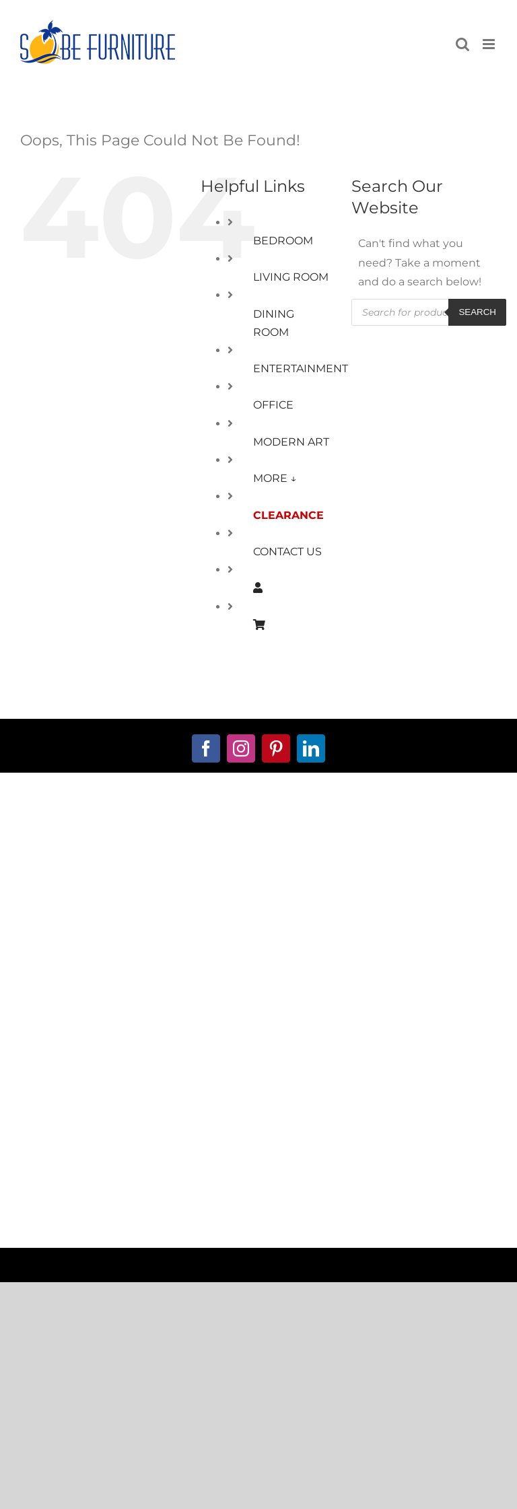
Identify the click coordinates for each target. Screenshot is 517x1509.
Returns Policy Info (259, 1067)
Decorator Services (129, 1088)
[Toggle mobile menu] (490, 44)
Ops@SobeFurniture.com (258, 913)
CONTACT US (287, 551)
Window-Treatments (129, 1108)
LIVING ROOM (291, 277)
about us (258, 824)
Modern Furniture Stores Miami (132, 1165)
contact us (259, 844)
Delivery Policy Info (258, 1105)
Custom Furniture (129, 1069)
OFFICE (273, 404)
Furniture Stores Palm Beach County (258, 1215)
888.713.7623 (259, 894)
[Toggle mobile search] (462, 44)
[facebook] (206, 748)
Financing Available (129, 1050)
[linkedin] (311, 748)
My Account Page (129, 1011)
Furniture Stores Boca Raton (391, 1165)
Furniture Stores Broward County (256, 1190)
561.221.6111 (258, 874)
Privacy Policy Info (258, 1047)
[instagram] (241, 748)
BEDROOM (283, 240)
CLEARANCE (288, 515)
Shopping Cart (129, 1030)
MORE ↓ (275, 478)
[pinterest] (276, 748)
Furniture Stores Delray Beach (125, 1190)
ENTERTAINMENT (300, 368)
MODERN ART (291, 441)
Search (477, 312)
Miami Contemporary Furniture (389, 1190)
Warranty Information (258, 1086)
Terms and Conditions (258, 989)
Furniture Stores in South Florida (265, 1165)
